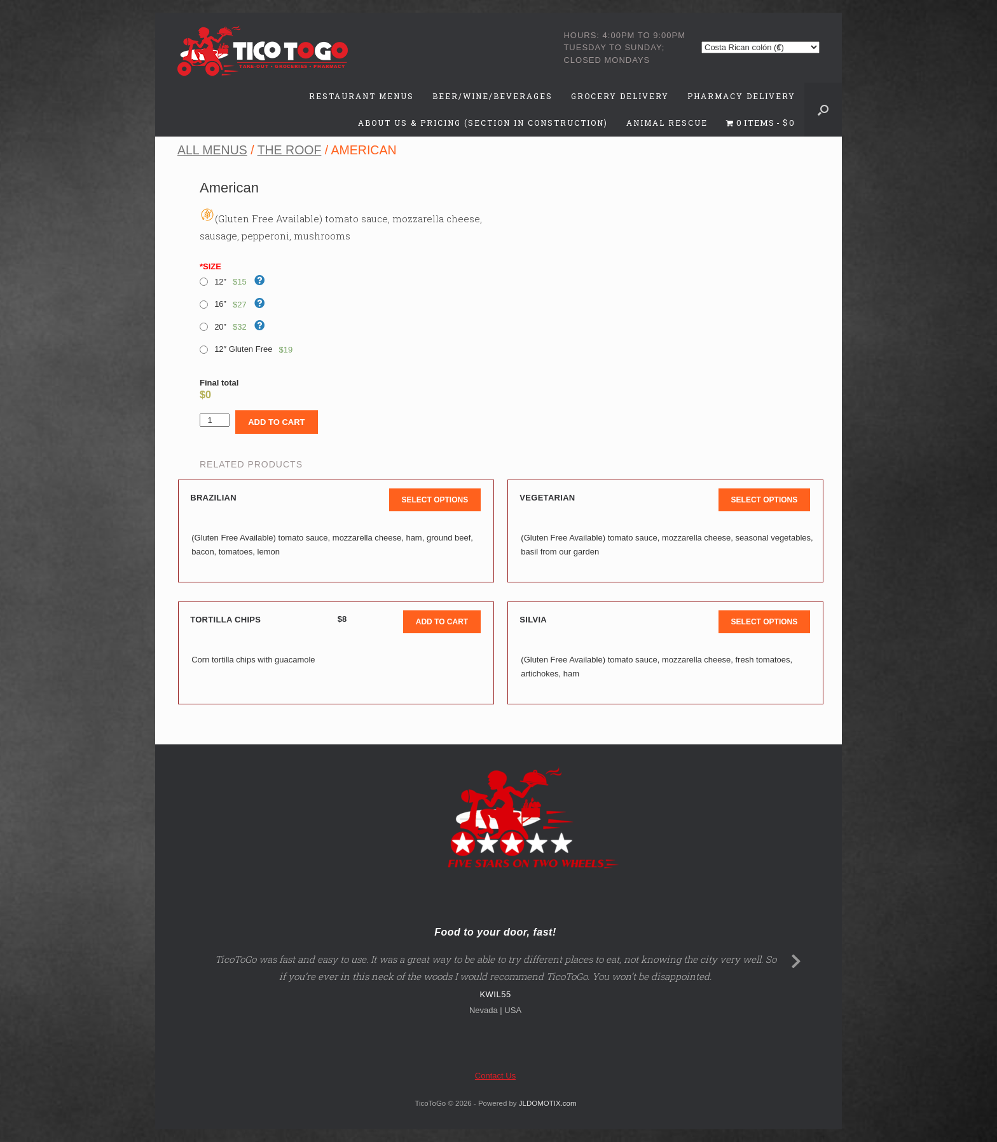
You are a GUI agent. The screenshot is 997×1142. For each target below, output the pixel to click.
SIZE (210, 266)
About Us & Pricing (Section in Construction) (483, 123)
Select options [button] (435, 499)
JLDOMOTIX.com (548, 1103)
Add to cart (276, 422)
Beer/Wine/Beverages (492, 96)
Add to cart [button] (442, 621)
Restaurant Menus (361, 96)
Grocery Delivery (620, 96)
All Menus (212, 150)
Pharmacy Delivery (741, 96)
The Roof (290, 150)
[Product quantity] (215, 420)
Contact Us (495, 1075)
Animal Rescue (667, 123)
